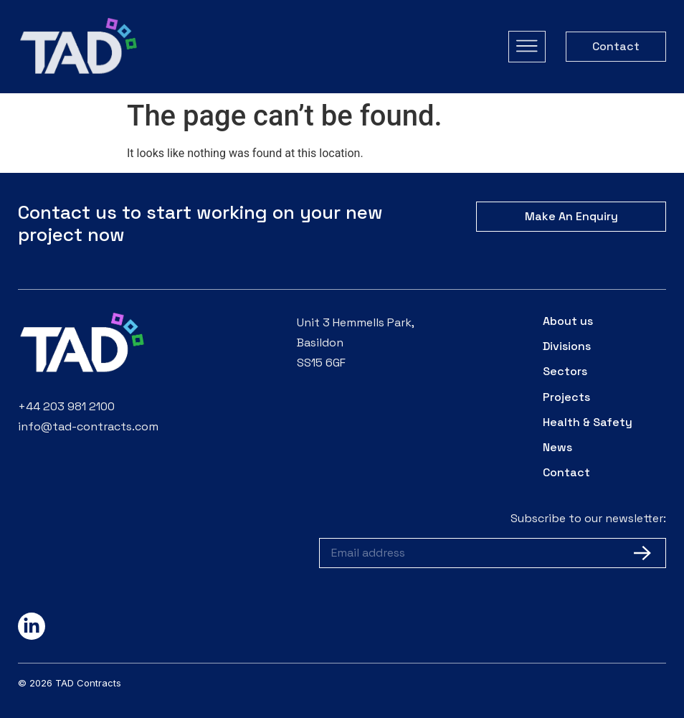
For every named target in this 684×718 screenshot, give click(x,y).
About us (568, 321)
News (557, 447)
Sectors (565, 371)
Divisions (567, 346)
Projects (566, 397)
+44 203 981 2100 (66, 406)
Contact (566, 472)
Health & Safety (587, 422)
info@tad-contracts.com (88, 426)
